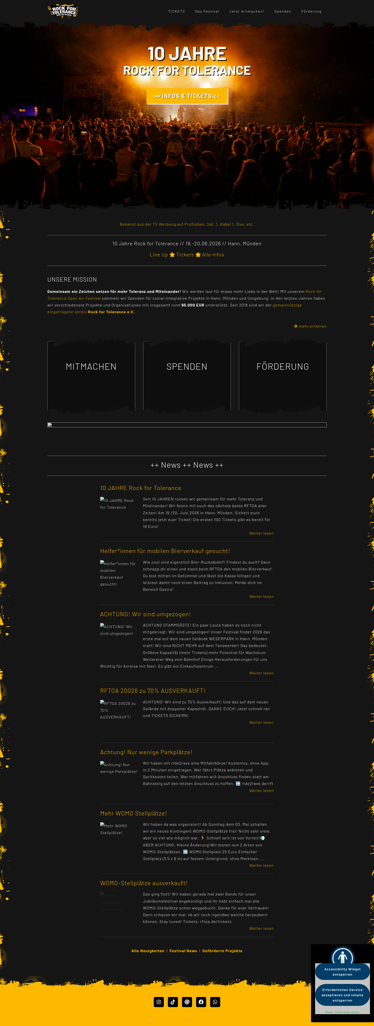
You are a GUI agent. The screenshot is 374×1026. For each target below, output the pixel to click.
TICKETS (176, 11)
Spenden (283, 11)
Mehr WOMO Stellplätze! (133, 813)
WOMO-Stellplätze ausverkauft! (144, 882)
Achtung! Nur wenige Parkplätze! (146, 752)
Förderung (312, 11)
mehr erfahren (310, 326)
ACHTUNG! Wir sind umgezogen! (145, 614)
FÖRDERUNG (282, 366)
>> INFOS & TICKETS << (187, 95)
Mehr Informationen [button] (342, 1012)
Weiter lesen (261, 533)
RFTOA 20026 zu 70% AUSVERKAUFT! (153, 690)
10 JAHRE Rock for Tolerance (140, 487)
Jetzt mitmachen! (246, 11)
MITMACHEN (91, 366)
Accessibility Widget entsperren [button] (342, 971)
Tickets (185, 254)
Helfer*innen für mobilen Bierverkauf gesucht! (165, 550)
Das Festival (207, 11)
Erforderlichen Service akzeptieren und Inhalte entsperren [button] (343, 994)
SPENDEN (187, 366)
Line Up (159, 254)
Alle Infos (213, 254)
